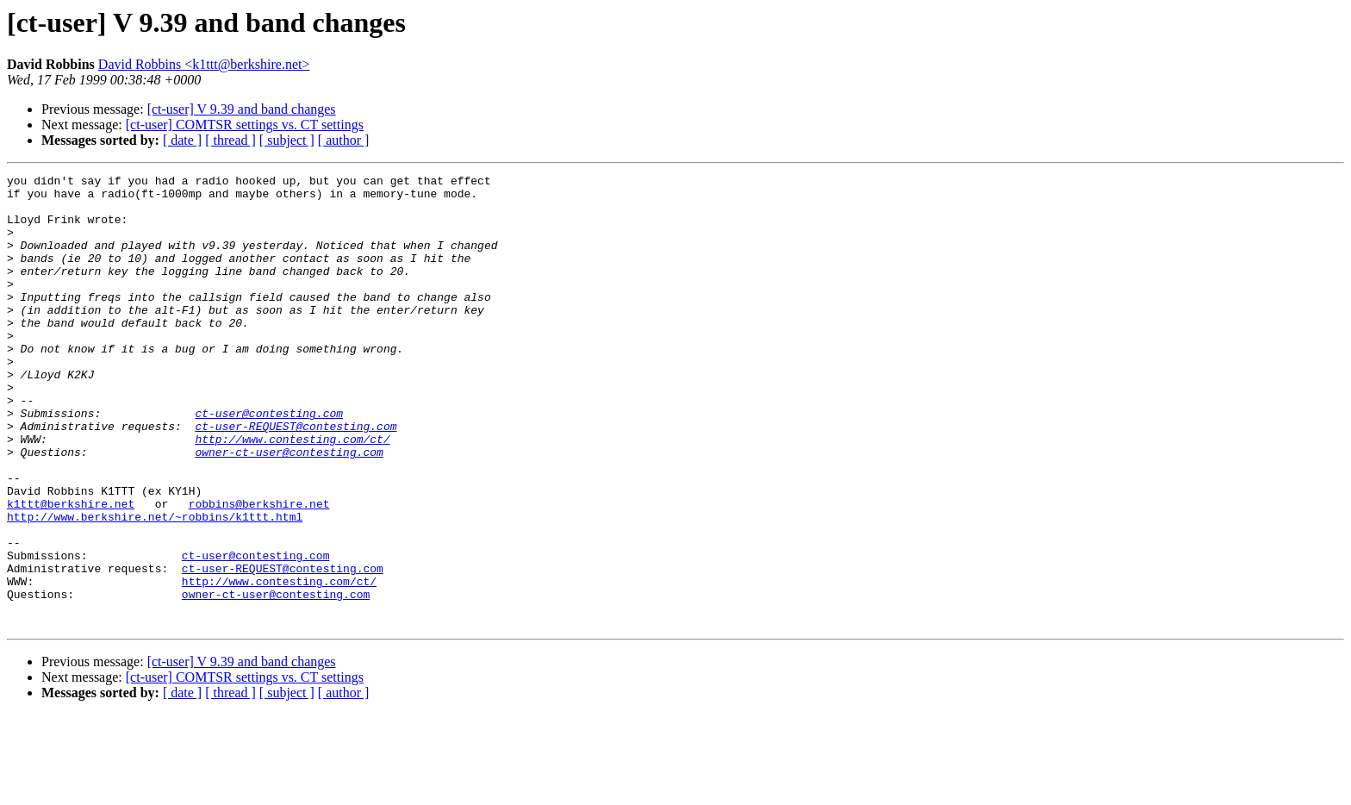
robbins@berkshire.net (259, 570)
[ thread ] (230, 140)
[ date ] (182, 140)
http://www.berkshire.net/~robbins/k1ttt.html (154, 586)
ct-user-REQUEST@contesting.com (295, 477)
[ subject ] (286, 140)
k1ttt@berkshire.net (70, 570)
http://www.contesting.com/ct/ (292, 493)
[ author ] (344, 140)
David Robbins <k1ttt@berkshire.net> (204, 64)
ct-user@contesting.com (269, 462)
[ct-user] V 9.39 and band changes (241, 109)
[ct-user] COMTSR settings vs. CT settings (245, 124)
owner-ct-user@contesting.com (289, 508)
